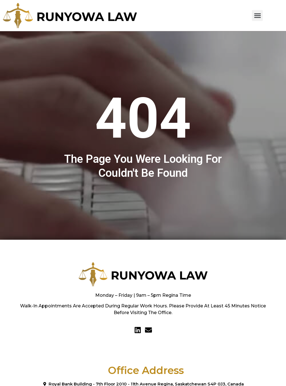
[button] (257, 15)
